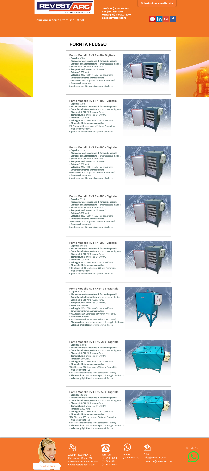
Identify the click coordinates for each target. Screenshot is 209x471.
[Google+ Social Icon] (166, 19)
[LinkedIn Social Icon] (159, 19)
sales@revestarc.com (114, 17)
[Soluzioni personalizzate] (157, 3)
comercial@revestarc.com (158, 461)
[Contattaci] (47, 466)
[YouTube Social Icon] (152, 19)
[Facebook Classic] (173, 19)
